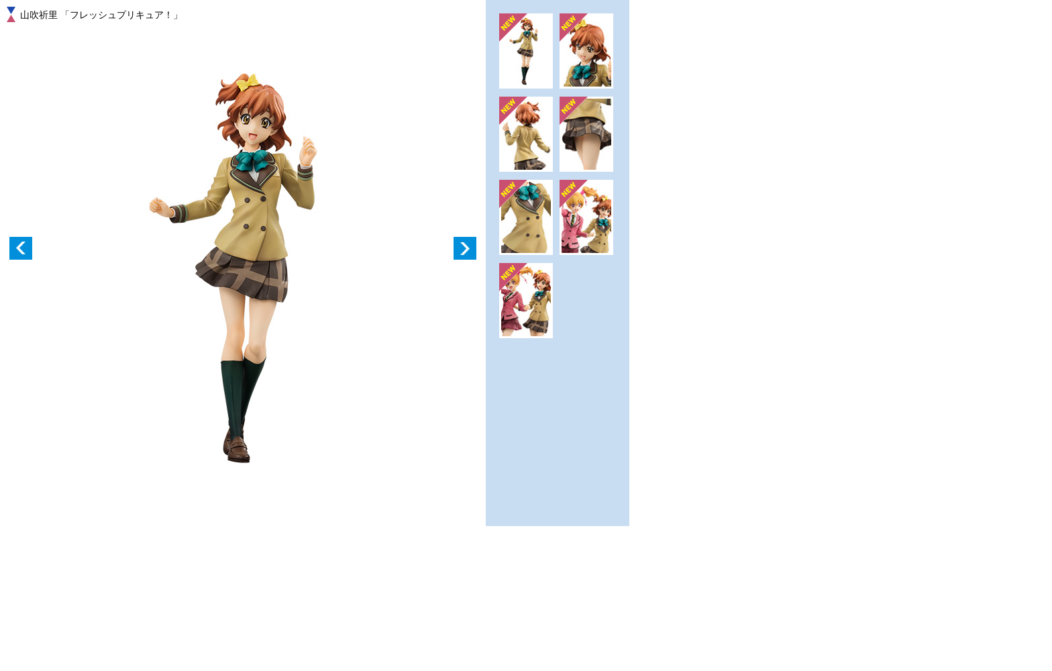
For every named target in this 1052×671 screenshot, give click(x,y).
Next (465, 248)
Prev (20, 248)
